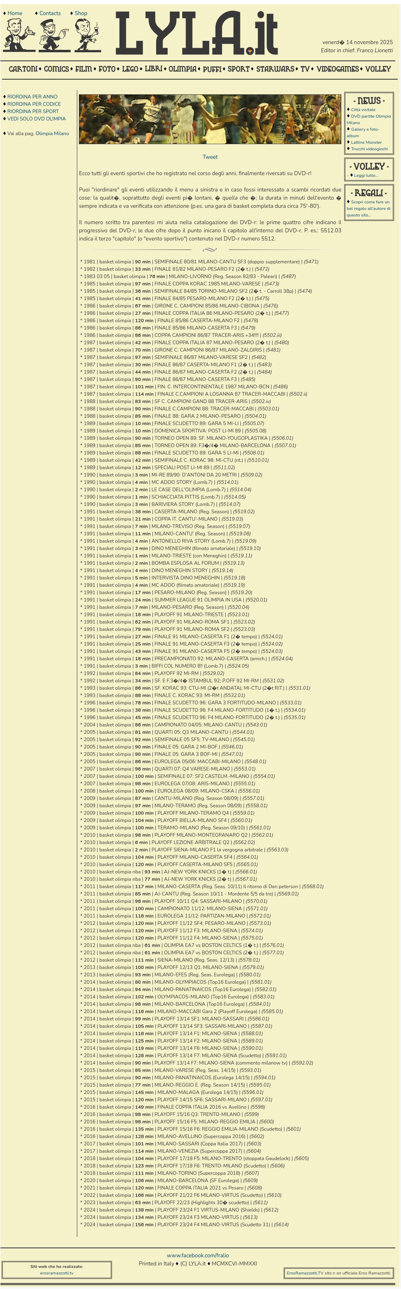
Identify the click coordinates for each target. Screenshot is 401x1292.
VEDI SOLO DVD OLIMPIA (36, 119)
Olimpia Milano (52, 133)
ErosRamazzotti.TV (305, 1273)
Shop (81, 13)
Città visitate (363, 110)
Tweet (210, 157)
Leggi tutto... (366, 175)
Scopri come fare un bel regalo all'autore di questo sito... (368, 208)
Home (14, 13)
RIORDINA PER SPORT (33, 111)
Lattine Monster (366, 142)
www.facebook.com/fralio (198, 1255)
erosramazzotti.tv (57, 1273)
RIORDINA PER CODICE (34, 104)
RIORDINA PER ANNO (32, 97)
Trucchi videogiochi (369, 149)
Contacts (49, 13)
